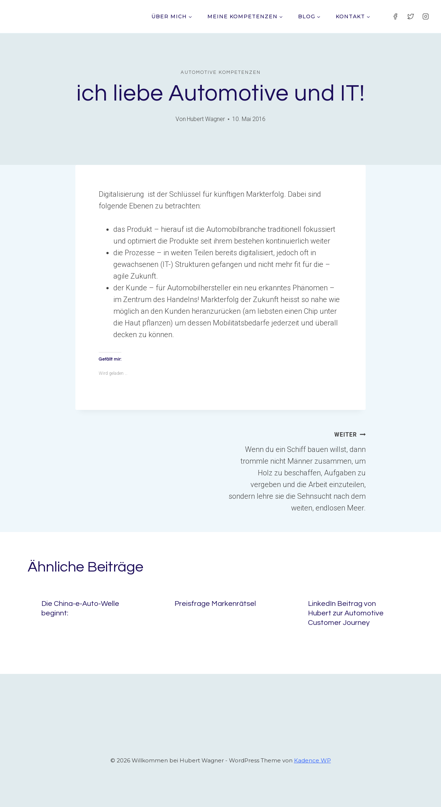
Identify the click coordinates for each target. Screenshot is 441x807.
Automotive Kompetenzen (221, 72)
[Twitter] (410, 16)
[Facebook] (395, 16)
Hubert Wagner (206, 119)
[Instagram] (425, 16)
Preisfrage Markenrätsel (215, 603)
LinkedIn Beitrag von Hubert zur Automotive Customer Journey (346, 613)
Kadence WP (312, 760)
